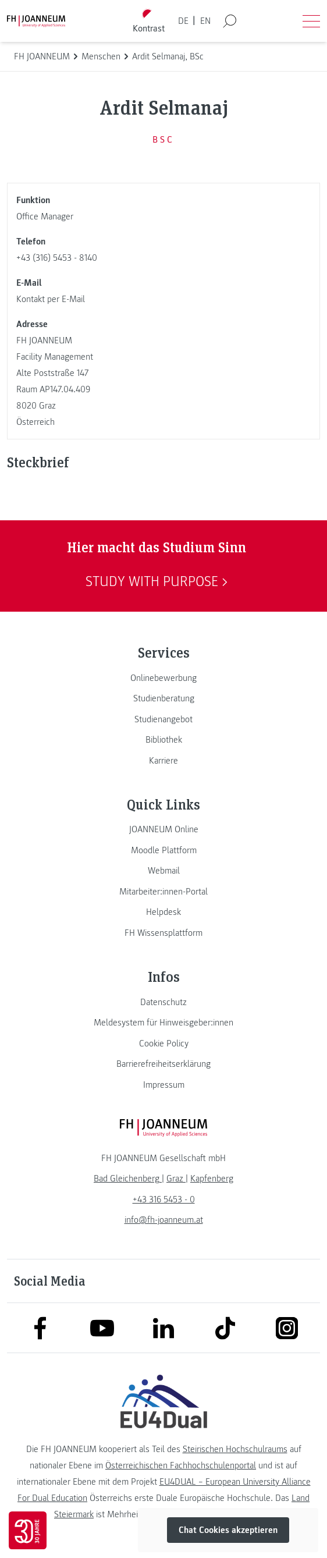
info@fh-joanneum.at (164, 1220)
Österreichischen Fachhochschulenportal (180, 1465)
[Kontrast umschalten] (149, 21)
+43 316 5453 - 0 (164, 1199)
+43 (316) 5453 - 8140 (56, 258)
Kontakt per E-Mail (50, 299)
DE (183, 21)
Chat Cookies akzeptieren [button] (228, 1530)
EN (205, 21)
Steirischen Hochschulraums (235, 1449)
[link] (163, 678)
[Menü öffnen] (311, 21)
